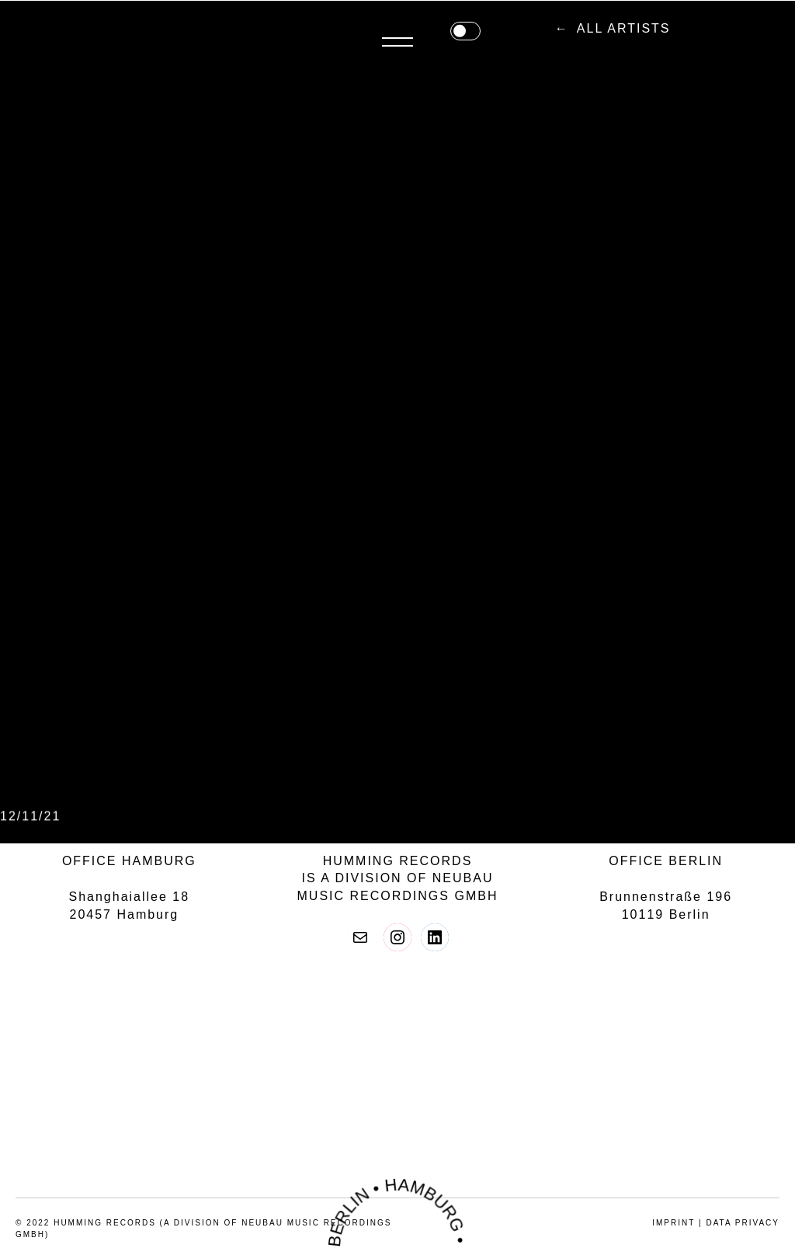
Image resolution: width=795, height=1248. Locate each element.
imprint (673, 1222)
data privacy (742, 1222)
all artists (401, 28)
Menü (763, 29)
